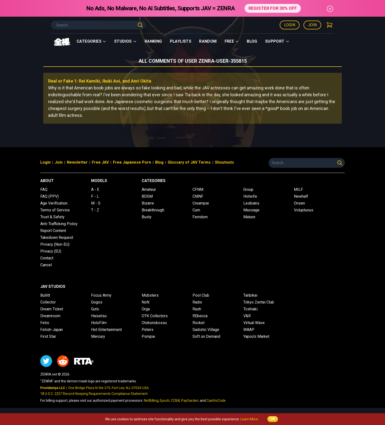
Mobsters (150, 295)
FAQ (43, 189)
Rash (196, 309)
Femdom (200, 217)
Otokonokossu (154, 322)
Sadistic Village (205, 329)
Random (208, 41)
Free (232, 41)
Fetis (44, 322)
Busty (146, 217)
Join (312, 25)
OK (272, 419)
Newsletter (77, 162)
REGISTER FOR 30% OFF (272, 8)
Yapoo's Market (256, 336)
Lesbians (251, 203)
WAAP (248, 329)
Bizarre (148, 203)
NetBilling (151, 400)
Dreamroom (50, 316)
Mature (249, 217)
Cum (196, 210)
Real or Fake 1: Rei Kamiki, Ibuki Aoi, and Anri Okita (99, 81)
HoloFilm (99, 322)
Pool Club (200, 295)
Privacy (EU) (50, 251)
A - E (95, 189)
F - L (95, 196)
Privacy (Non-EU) (54, 244)
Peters (147, 329)
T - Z (95, 210)
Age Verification (54, 203)
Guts (95, 309)
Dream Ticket (51, 309)
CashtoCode (216, 400)
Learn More (249, 419)
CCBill (175, 400)
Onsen (299, 203)
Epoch (164, 400)
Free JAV (100, 162)
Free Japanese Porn (132, 162)
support (277, 41)
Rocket (198, 322)
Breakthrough (153, 210)
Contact (46, 258)
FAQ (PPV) (49, 196)
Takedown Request (56, 237)
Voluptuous (303, 210)
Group (248, 189)
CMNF (197, 196)
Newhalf (301, 196)
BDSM (147, 196)
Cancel (46, 265)
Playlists (181, 41)
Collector (48, 302)
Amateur (149, 189)
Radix (197, 302)
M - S (95, 203)
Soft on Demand (206, 336)
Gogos (96, 302)
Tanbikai (250, 295)
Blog (252, 41)
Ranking (153, 41)
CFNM (197, 189)
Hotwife (250, 196)
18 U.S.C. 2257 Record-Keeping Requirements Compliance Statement (94, 394)
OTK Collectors (155, 316)
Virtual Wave (254, 322)
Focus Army (101, 295)
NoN (145, 302)
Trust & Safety (52, 217)
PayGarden (189, 400)
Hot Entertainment (106, 329)
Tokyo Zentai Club (258, 302)
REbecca (199, 316)
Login (289, 25)
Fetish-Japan (51, 329)
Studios (125, 41)
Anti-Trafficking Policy (59, 223)
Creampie (200, 203)
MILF (298, 189)
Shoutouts (224, 162)
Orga (146, 309)
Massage (251, 210)
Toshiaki (250, 309)
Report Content (53, 230)
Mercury (98, 336)
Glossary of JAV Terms (189, 162)
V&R (247, 316)
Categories (91, 41)
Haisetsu (99, 316)
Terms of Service (55, 210)
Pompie (148, 336)
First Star (48, 336)
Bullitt (45, 295)
